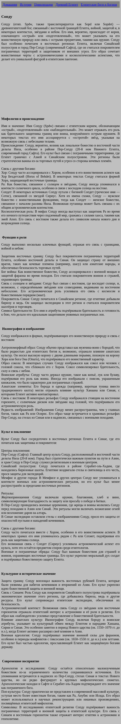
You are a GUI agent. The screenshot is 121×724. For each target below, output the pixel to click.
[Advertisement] (60, 91)
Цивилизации (43, 4)
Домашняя (10, 4)
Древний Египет (67, 4)
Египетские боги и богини (99, 4)
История (25, 4)
